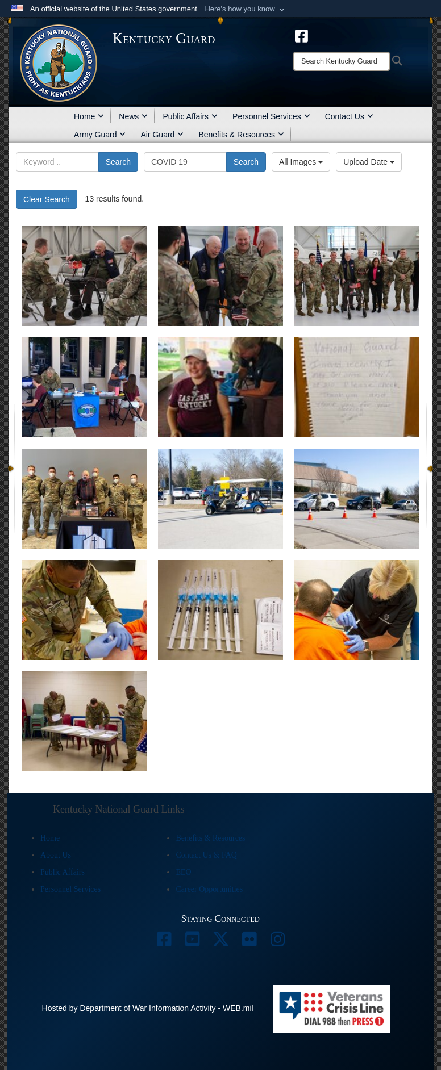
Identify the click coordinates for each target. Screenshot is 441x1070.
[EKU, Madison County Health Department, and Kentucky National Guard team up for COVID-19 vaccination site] (220, 387)
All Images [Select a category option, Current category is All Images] (301, 161)
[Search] (341, 61)
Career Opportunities (209, 889)
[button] (246, 9)
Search (118, 161)
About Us (55, 855)
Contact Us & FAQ (206, 855)
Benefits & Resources (241, 134)
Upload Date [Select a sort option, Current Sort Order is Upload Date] (368, 161)
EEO (183, 872)
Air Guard (162, 134)
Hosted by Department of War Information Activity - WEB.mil (147, 1008)
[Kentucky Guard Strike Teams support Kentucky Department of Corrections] (84, 610)
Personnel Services (271, 116)
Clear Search (46, 199)
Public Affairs (190, 116)
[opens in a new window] (301, 35)
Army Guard (100, 134)
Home (89, 116)
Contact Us (349, 116)
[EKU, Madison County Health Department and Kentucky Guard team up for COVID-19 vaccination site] (84, 387)
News (133, 116)
